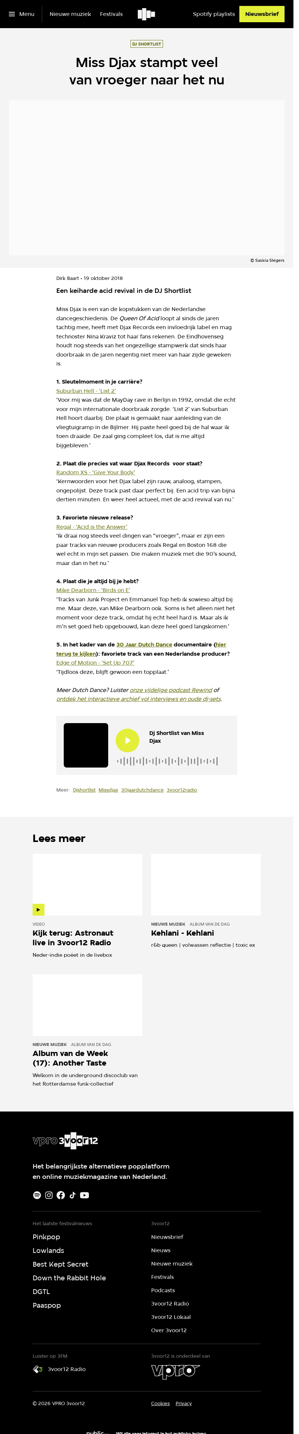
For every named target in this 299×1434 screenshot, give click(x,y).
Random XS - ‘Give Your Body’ (95, 472)
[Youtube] (84, 1195)
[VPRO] (175, 1372)
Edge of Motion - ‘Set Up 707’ (95, 662)
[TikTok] (72, 1195)
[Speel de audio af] (127, 740)
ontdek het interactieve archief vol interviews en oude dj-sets (138, 698)
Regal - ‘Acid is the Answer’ (91, 526)
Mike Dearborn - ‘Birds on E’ (93, 590)
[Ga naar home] (146, 14)
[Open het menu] (21, 14)
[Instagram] (48, 1195)
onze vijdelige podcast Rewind (171, 689)
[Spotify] (37, 1195)
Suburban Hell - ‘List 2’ (86, 390)
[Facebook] (60, 1195)
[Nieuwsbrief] (262, 14)
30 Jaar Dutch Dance (144, 644)
